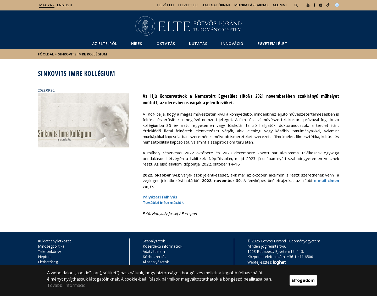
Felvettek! (188, 5)
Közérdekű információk (162, 246)
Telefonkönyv (49, 251)
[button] (297, 5)
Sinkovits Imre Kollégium (82, 54)
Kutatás (198, 43)
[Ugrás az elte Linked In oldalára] (328, 5)
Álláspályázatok (156, 261)
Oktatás (166, 43)
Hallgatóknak (216, 5)
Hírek (136, 43)
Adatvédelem (154, 251)
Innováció (232, 43)
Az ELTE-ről (104, 43)
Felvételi (165, 5)
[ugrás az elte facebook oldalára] (314, 5)
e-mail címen (326, 180)
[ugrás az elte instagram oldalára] (320, 5)
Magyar (46, 5)
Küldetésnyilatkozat (54, 240)
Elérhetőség (48, 261)
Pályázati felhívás (160, 197)
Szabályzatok (154, 240)
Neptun (44, 256)
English (64, 5)
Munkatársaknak (251, 5)
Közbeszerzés (154, 256)
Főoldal (46, 54)
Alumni (280, 5)
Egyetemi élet (272, 43)
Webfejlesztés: (266, 262)
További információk (163, 202)
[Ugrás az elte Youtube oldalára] (308, 5)
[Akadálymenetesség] (337, 4)
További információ (66, 285)
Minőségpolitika (51, 246)
